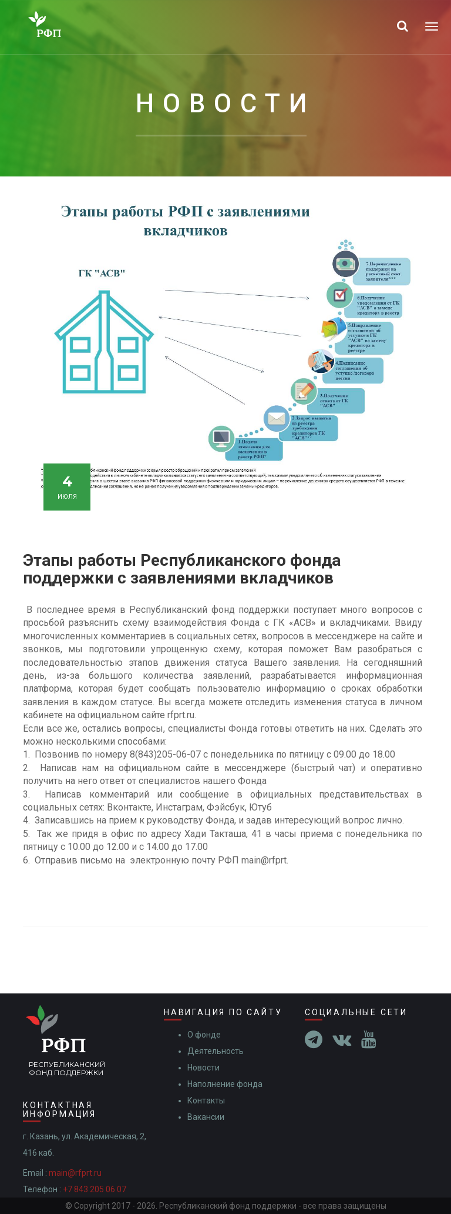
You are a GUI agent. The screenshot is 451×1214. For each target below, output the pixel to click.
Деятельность (215, 1051)
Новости (203, 1067)
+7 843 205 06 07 (94, 1189)
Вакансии (205, 1117)
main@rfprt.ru (75, 1173)
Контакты (206, 1100)
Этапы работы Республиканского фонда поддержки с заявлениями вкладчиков (182, 569)
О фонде (204, 1034)
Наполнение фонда (224, 1084)
